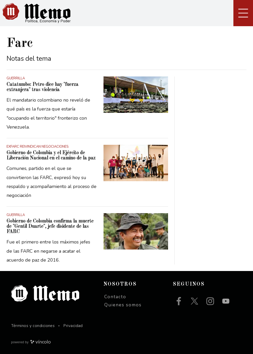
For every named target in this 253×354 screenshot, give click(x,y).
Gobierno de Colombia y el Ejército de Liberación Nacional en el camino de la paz (51, 155)
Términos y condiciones (33, 325)
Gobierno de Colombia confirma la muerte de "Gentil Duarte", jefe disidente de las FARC (50, 226)
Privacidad (73, 325)
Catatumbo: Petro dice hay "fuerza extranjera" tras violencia (42, 87)
